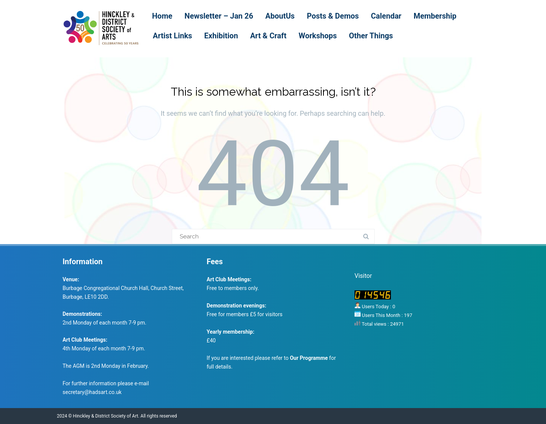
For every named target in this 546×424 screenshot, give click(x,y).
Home (162, 15)
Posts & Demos (333, 15)
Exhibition (221, 35)
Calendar (386, 15)
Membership (435, 15)
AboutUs (280, 15)
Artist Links (172, 35)
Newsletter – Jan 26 (219, 15)
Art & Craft (268, 35)
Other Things (371, 35)
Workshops (317, 35)
